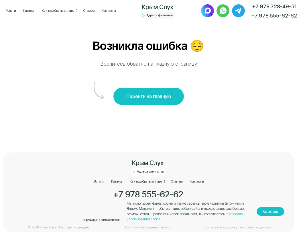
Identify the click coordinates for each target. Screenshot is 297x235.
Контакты (109, 11)
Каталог (29, 11)
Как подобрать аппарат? (59, 11)
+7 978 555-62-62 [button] (274, 15)
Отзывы (89, 11)
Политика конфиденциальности (147, 227)
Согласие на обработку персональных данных (238, 227)
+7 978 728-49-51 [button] (274, 6)
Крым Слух (157, 7)
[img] (207, 10)
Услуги (11, 11)
